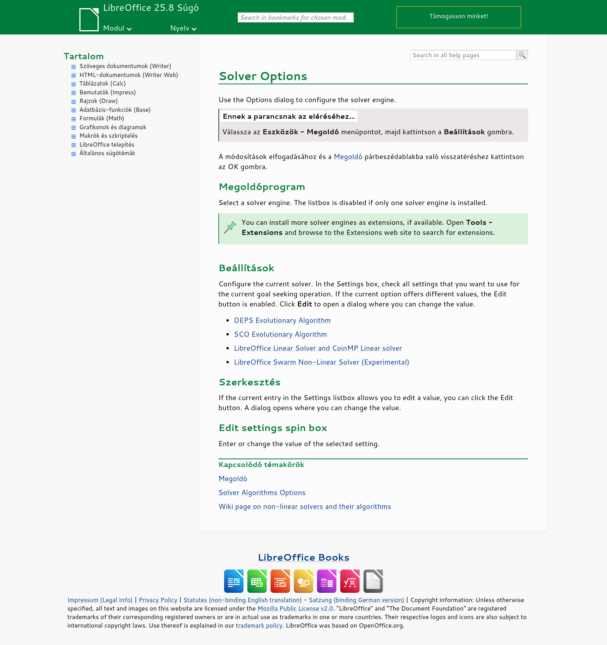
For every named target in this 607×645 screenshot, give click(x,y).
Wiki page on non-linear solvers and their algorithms (304, 506)
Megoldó (348, 156)
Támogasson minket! (458, 15)
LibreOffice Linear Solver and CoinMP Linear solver (318, 348)
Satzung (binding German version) (357, 599)
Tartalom (83, 56)
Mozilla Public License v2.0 (295, 608)
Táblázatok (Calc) (102, 83)
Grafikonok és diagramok (112, 127)
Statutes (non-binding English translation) (242, 599)
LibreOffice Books (303, 557)
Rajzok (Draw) (98, 101)
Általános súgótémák (107, 153)
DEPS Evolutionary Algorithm (282, 320)
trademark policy (259, 625)
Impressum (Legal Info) (100, 599)
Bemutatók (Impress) (107, 92)
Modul (113, 27)
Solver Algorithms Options (261, 492)
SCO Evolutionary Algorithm (280, 334)
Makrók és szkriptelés (108, 136)
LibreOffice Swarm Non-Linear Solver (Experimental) (322, 362)
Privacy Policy (158, 599)
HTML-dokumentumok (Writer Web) (128, 75)
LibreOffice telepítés (106, 144)
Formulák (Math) (101, 118)
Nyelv (179, 27)
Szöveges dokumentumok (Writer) (125, 66)
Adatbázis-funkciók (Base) (115, 110)
